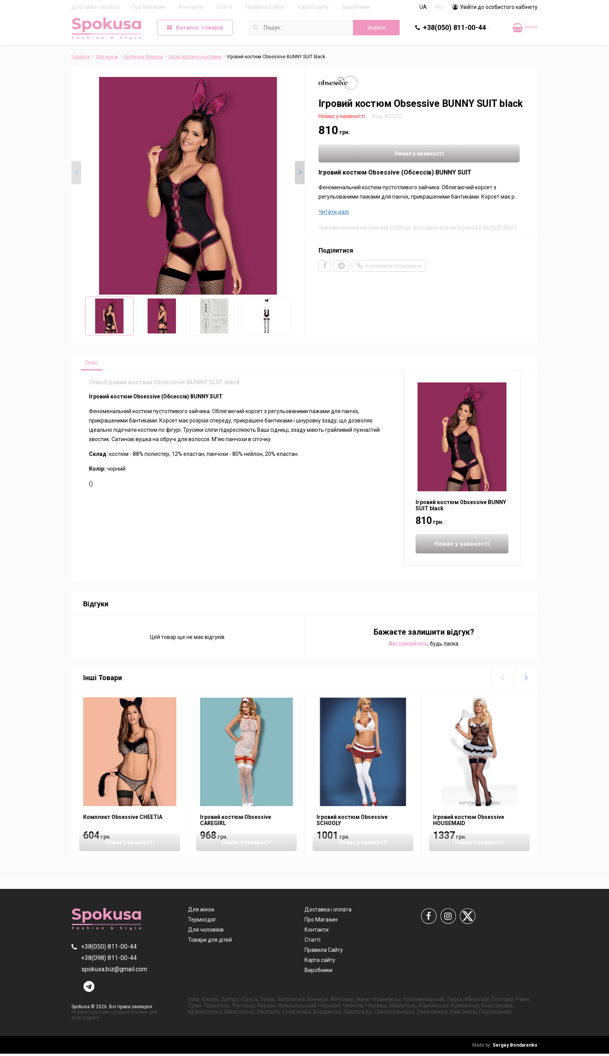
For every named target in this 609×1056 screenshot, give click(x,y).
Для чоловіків (206, 932)
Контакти (191, 7)
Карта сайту (313, 7)
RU (439, 7)
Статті (224, 7)
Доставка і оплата (94, 7)
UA (423, 7)
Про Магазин (148, 7)
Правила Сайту (265, 7)
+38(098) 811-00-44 (109, 960)
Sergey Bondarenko (505, 1047)
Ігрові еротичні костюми (195, 56)
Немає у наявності (367, 154)
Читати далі (333, 213)
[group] (188, 186)
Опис (95, 364)
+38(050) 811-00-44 (454, 27)
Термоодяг (202, 922)
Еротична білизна (143, 56)
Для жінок (107, 56)
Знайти (376, 27)
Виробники (356, 7)
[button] (299, 172)
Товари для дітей (210, 942)
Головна (80, 56)
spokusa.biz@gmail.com (114, 971)
